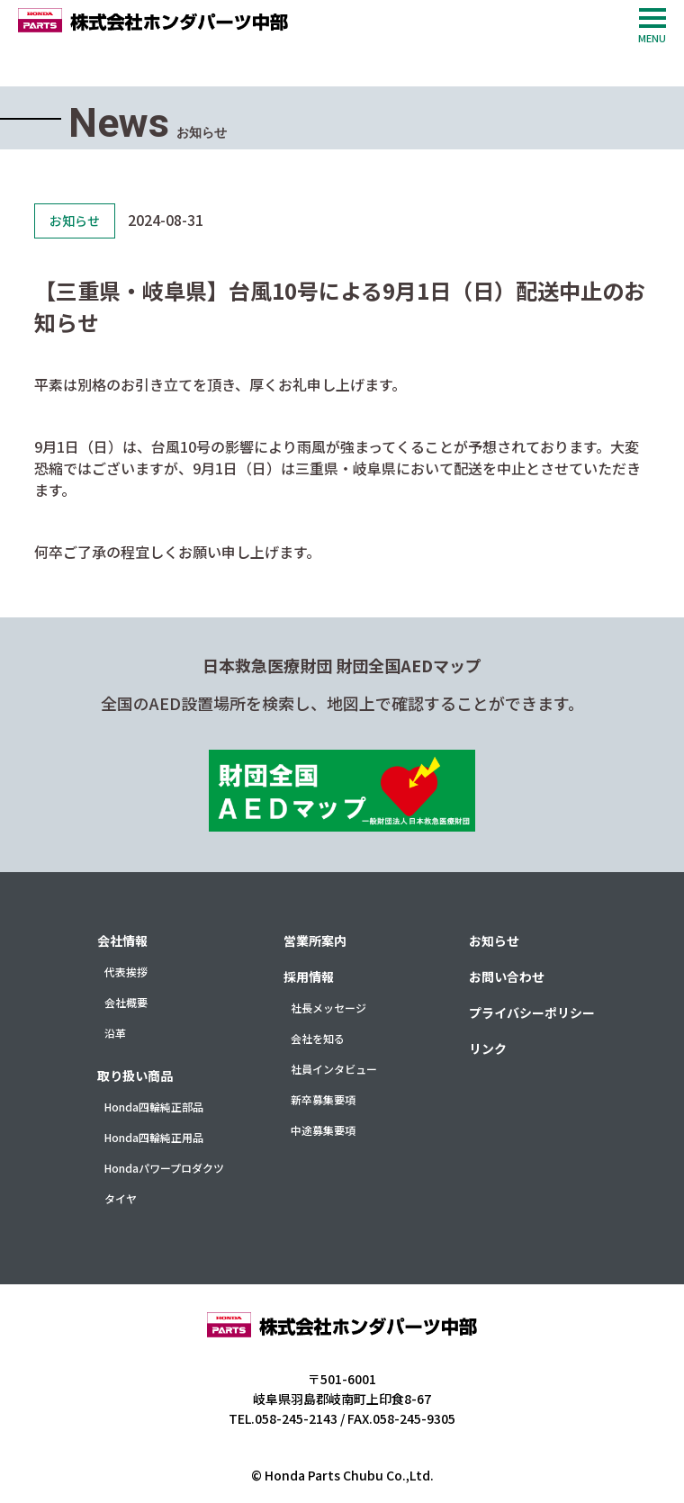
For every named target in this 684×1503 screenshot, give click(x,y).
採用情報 (309, 977)
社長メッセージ (328, 1007)
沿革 (115, 1032)
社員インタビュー (334, 1068)
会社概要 (126, 1002)
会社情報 (122, 941)
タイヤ (120, 1198)
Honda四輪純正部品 (153, 1106)
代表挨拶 (126, 971)
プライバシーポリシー (532, 1013)
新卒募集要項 (323, 1099)
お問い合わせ (506, 977)
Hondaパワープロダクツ (164, 1167)
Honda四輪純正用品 (153, 1137)
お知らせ (494, 941)
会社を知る (318, 1038)
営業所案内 (315, 941)
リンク (488, 1049)
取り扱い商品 (135, 1075)
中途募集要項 (323, 1130)
